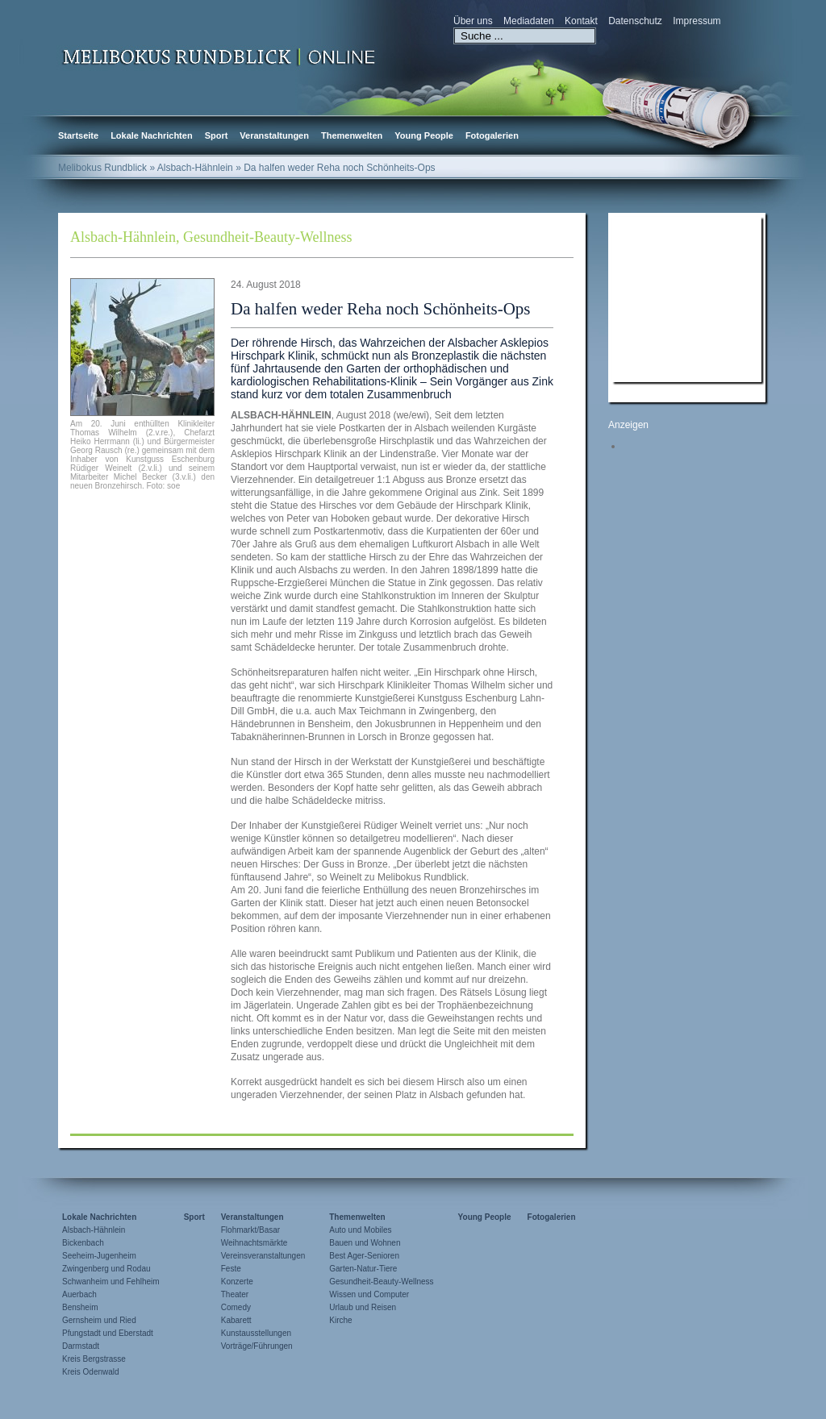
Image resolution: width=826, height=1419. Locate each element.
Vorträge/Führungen (257, 1346)
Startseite (78, 135)
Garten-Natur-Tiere (363, 1268)
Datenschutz (635, 21)
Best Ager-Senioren (364, 1255)
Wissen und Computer (369, 1294)
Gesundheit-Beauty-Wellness (268, 237)
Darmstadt (80, 1346)
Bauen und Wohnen (364, 1242)
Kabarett (236, 1320)
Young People (423, 135)
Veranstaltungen (274, 135)
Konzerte (237, 1281)
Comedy (236, 1307)
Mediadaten (528, 21)
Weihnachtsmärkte (254, 1242)
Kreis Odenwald (90, 1371)
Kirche (340, 1320)
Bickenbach (83, 1242)
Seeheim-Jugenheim (99, 1255)
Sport (216, 135)
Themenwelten (351, 135)
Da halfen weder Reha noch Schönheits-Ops (380, 308)
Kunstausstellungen (256, 1333)
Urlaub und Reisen (362, 1307)
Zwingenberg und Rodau (106, 1268)
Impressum (696, 21)
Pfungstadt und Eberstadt (107, 1333)
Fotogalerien (492, 135)
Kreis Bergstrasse (94, 1358)
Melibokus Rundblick (102, 167)
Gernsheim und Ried (99, 1320)
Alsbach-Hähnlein (123, 237)
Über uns (473, 21)
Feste (231, 1268)
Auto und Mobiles (360, 1230)
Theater (234, 1294)
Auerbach (79, 1294)
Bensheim (80, 1307)
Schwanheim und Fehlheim (111, 1281)
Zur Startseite (219, 55)
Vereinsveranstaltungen (263, 1255)
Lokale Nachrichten (151, 135)
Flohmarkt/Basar (250, 1230)
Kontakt (581, 21)
